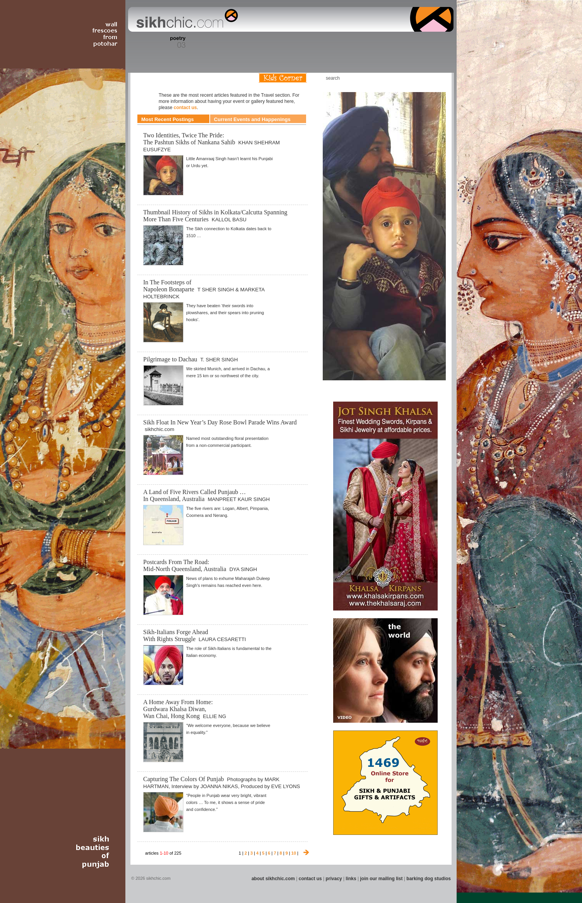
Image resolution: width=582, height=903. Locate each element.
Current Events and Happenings (252, 119)
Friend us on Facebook (414, 78)
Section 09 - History (290, 42)
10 (293, 853)
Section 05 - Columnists (218, 42)
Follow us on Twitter (426, 78)
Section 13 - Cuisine (367, 42)
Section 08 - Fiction (272, 42)
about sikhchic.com (273, 878)
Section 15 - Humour (420, 42)
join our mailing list (381, 878)
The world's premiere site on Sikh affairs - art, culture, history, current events (185, 19)
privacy (334, 878)
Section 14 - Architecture (393, 42)
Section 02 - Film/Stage (154, 42)
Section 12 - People (348, 42)
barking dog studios (428, 878)
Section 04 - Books (195, 42)
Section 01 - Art (134, 42)
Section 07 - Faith (257, 42)
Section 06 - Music (241, 42)
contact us (185, 107)
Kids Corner (282, 78)
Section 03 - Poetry (177, 42)
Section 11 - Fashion (328, 42)
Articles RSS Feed (438, 78)
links (351, 878)
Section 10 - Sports (309, 42)
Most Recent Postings (167, 119)
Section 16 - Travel (438, 42)
